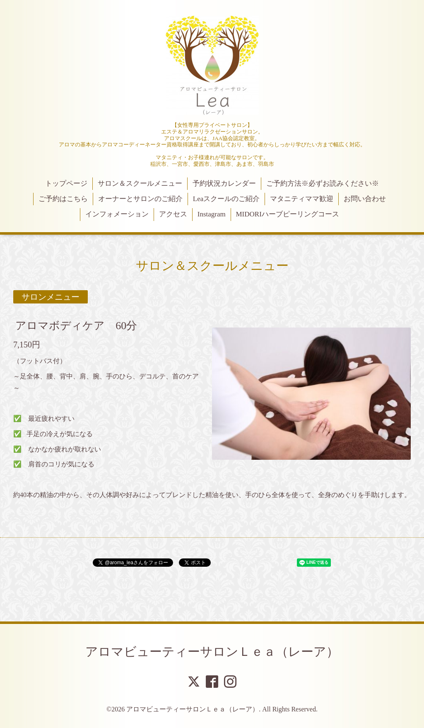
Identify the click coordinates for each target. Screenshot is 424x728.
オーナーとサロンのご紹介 (140, 199)
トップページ (66, 183)
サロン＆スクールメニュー (140, 183)
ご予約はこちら (63, 199)
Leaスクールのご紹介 (226, 199)
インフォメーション (117, 214)
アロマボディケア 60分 (76, 326)
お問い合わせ (365, 199)
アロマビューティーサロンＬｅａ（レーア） (212, 651)
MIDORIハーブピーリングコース (287, 214)
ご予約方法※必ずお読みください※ (322, 183)
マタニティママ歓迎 (301, 199)
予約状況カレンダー (224, 183)
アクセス (173, 214)
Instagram (212, 214)
